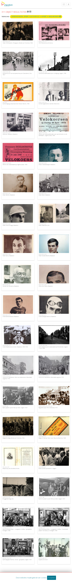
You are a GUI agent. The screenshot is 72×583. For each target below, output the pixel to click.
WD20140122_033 (42, 254)
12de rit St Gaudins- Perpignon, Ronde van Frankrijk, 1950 (18, 43)
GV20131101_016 (6, 497)
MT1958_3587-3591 (43, 72)
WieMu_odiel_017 (42, 41)
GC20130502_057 (42, 467)
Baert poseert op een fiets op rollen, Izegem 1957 (15, 407)
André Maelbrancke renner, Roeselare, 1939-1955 (15, 347)
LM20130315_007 (42, 224)
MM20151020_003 (43, 132)
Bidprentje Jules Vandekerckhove (11, 468)
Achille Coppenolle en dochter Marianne (49, 103)
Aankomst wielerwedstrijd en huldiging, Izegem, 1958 (52, 73)
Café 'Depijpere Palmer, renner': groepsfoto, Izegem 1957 (17, 559)
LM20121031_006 (6, 72)
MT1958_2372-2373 (7, 528)
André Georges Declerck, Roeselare (47, 316)
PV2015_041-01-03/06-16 (44, 376)
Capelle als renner (43, 559)
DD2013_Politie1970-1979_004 (45, 406)
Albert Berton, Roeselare (9, 195)
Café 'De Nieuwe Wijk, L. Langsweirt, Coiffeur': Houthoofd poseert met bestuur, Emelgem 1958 (53, 529)
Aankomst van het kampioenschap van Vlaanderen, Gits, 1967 (17, 74)
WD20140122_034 (42, 163)
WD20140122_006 (6, 132)
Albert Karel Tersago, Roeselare (10, 225)
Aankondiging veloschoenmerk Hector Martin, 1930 (16, 103)
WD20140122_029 (6, 224)
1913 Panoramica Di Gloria (46, 43)
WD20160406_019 (6, 345)
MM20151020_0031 (7, 163)
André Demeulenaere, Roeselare (11, 316)
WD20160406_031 (6, 284)
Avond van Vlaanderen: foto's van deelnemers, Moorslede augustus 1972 (17, 377)
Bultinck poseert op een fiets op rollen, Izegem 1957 (52, 499)
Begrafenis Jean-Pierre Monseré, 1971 (48, 407)
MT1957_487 (5, 406)
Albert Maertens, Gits (44, 225)
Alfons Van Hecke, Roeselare (46, 286)
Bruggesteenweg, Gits (8, 499)
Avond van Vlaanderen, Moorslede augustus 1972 (51, 377)
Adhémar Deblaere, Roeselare (10, 134)
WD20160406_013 (42, 558)
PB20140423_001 (6, 436)
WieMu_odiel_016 (42, 102)
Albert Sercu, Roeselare (8, 255)
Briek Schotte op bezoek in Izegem (47, 468)
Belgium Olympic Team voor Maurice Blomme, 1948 (52, 438)
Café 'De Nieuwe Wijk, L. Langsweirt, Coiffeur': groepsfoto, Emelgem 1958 (17, 529)
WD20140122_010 (42, 193)
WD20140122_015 (6, 315)
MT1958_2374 (42, 528)
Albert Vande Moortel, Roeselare (47, 255)
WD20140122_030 (42, 284)
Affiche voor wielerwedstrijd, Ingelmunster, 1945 (15, 164)
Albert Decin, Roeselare (44, 195)
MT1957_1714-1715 (7, 558)
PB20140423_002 (6, 41)
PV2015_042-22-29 (7, 376)
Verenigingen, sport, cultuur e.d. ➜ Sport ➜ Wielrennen (36, 16)
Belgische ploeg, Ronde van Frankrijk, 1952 (13, 438)
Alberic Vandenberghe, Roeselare (47, 164)
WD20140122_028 (6, 254)
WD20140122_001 (6, 193)
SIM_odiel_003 (6, 467)
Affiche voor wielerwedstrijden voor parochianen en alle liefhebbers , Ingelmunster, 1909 (53, 134)
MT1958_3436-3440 (43, 345)
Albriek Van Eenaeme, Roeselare (11, 286)
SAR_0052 (5, 102)
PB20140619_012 (42, 436)
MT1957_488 (41, 497)
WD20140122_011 (42, 315)
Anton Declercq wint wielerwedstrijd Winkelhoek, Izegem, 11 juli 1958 (53, 347)
